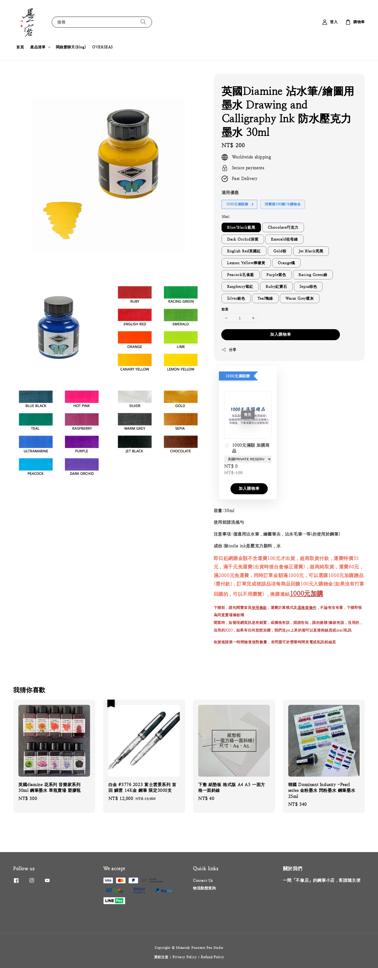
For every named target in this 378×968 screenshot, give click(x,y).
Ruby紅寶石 (276, 286)
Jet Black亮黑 (311, 251)
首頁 (20, 47)
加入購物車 (280, 334)
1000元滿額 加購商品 (247, 448)
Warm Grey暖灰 (299, 298)
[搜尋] (143, 22)
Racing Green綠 (312, 275)
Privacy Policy (184, 957)
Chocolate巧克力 (283, 227)
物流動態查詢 (204, 888)
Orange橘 (286, 263)
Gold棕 (279, 251)
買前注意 (161, 957)
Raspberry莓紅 (240, 286)
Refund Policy (212, 957)
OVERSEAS (102, 47)
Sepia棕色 (308, 286)
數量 (225, 309)
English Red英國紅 (244, 251)
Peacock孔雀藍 (240, 275)
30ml (226, 217)
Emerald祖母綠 (284, 239)
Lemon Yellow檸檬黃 (246, 263)
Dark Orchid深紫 (243, 239)
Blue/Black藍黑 (241, 227)
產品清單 (37, 47)
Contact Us (203, 880)
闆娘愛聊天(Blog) (71, 47)
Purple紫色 (276, 275)
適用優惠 (230, 192)
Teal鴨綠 (265, 298)
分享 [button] (229, 349)
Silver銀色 (236, 298)
